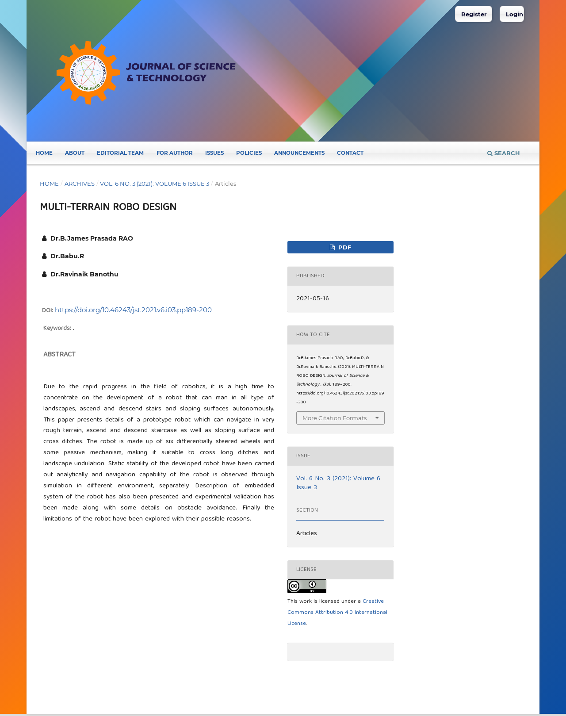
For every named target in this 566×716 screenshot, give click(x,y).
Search (503, 153)
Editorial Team (120, 153)
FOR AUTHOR (175, 153)
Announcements (299, 153)
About (74, 153)
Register (474, 14)
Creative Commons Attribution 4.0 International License (337, 613)
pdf (344, 247)
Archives (80, 183)
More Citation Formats (334, 417)
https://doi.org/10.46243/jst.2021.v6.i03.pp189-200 (133, 310)
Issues (214, 153)
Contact (350, 153)
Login (514, 14)
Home (44, 153)
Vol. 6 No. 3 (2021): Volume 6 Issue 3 (154, 183)
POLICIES (249, 153)
